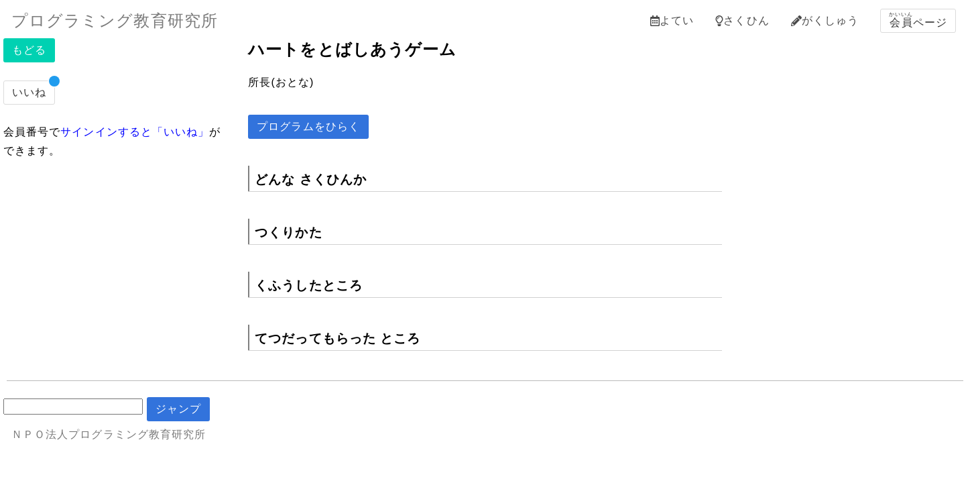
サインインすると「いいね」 (134, 132)
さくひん (742, 20)
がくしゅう (825, 20)
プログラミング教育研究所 (114, 20)
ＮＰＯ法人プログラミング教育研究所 (108, 434)
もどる (29, 50)
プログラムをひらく (308, 126)
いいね (29, 92)
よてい (672, 20)
